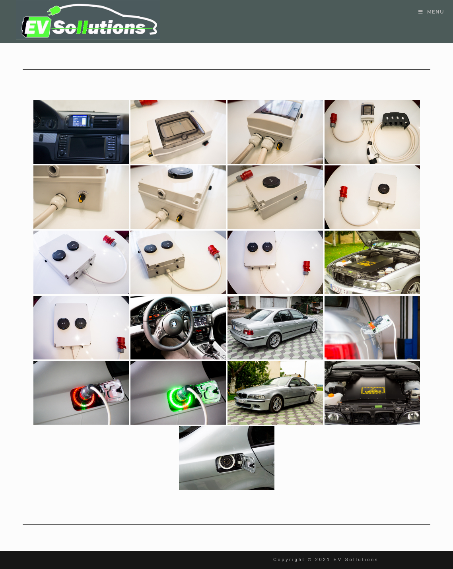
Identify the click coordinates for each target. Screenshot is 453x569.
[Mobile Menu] (431, 12)
